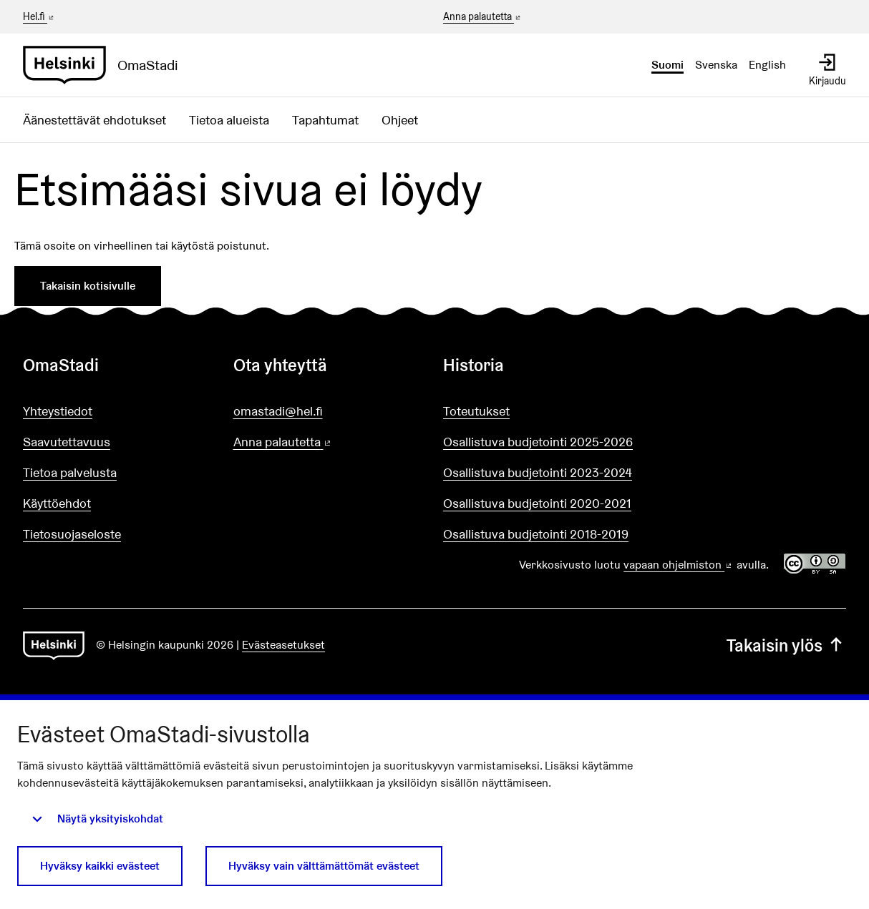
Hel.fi (39, 16)
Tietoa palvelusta (70, 472)
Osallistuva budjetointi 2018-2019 (535, 534)
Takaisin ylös (786, 645)
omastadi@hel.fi (278, 411)
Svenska (716, 64)
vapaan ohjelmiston (678, 564)
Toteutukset (476, 411)
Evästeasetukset (283, 644)
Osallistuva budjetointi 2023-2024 (537, 472)
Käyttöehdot (57, 503)
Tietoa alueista (229, 120)
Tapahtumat (325, 120)
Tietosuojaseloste (72, 534)
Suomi (667, 64)
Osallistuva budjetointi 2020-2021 (537, 503)
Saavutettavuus (66, 441)
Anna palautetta (483, 17)
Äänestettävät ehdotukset (94, 120)
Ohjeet (400, 120)
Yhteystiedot (57, 411)
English (767, 64)
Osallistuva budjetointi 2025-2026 (538, 441)
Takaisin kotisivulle (87, 285)
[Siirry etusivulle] (106, 65)
